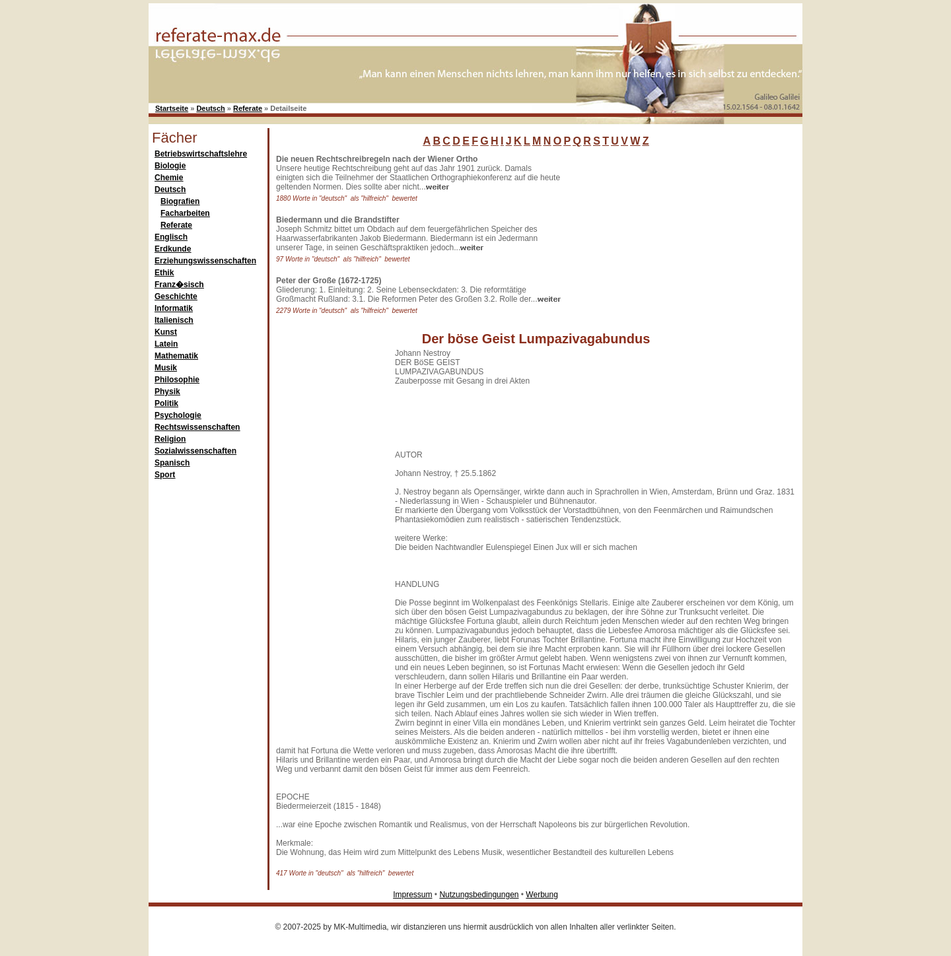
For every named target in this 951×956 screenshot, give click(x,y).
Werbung (541, 894)
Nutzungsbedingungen (478, 894)
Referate (247, 108)
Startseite (171, 108)
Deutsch (210, 108)
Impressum (412, 894)
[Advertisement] (664, 237)
